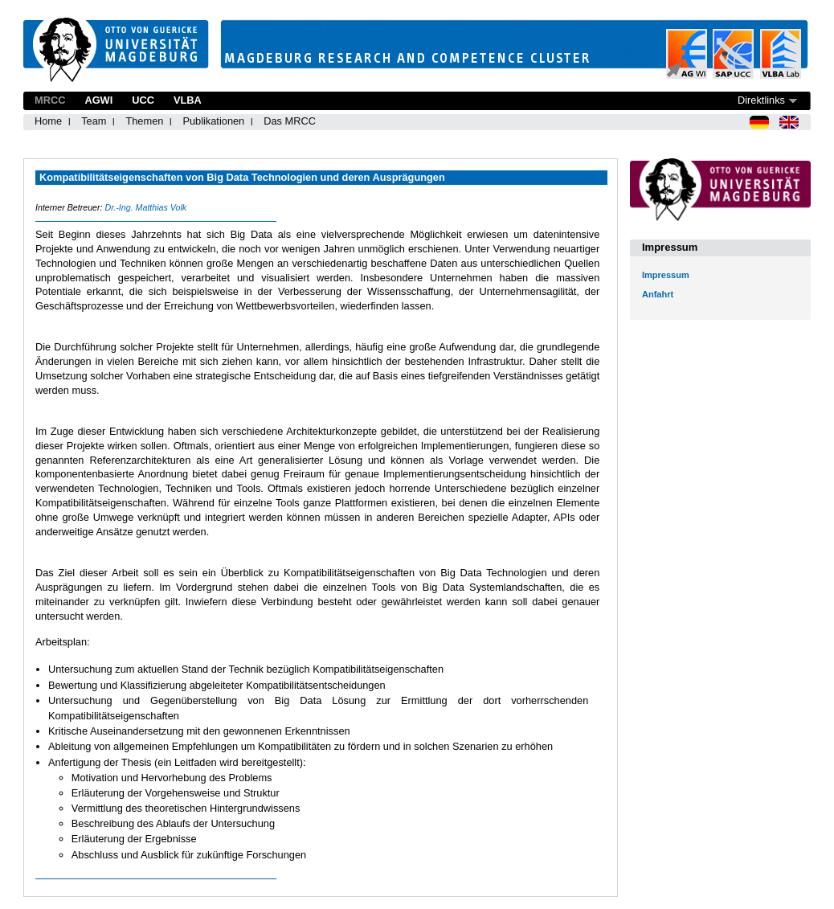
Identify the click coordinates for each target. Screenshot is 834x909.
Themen (144, 121)
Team (93, 121)
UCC (143, 100)
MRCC (50, 100)
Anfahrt (657, 294)
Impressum (665, 275)
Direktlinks (761, 100)
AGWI (98, 100)
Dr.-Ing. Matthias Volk (145, 207)
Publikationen (213, 121)
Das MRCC (290, 121)
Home (48, 121)
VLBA (188, 100)
